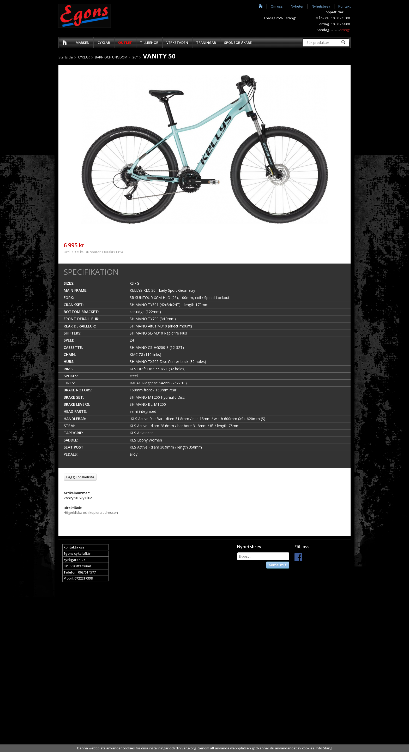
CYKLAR (104, 42)
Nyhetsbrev (321, 6)
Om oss (277, 6)
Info (319, 748)
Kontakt (344, 6)
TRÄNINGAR (206, 42)
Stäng (327, 748)
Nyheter (297, 6)
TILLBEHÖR (149, 42)
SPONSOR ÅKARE (238, 42)
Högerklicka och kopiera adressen (91, 512)
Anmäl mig (278, 565)
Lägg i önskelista (80, 477)
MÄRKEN (82, 42)
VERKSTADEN (177, 42)
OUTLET (125, 42)
